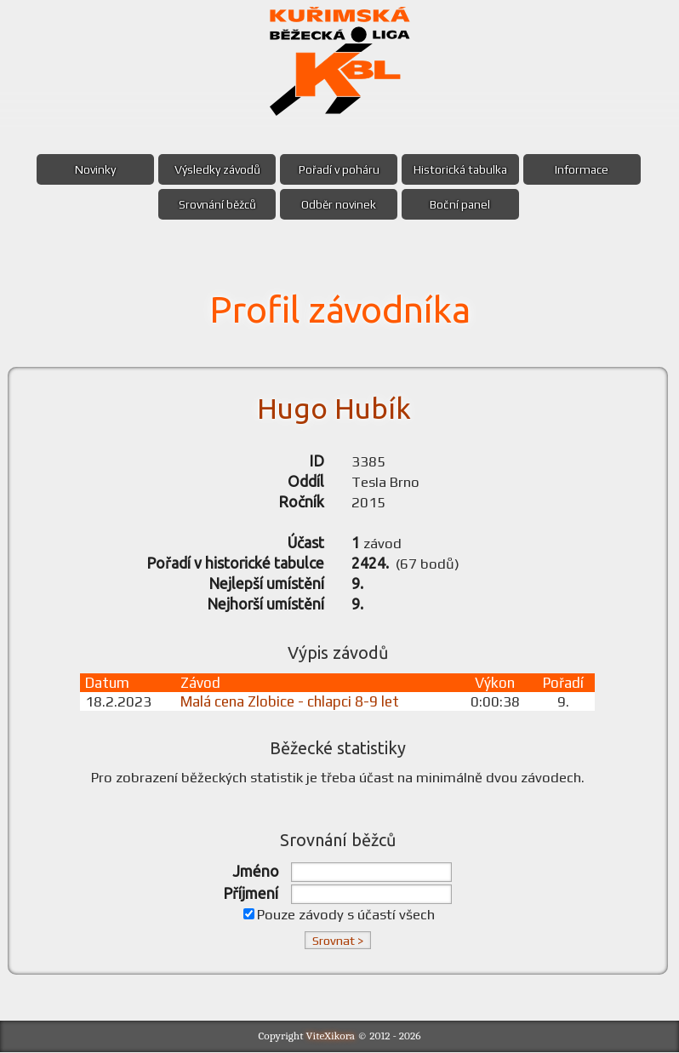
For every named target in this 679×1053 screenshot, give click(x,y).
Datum (109, 683)
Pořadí (564, 683)
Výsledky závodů (216, 169)
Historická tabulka (462, 169)
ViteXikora (331, 1036)
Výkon (496, 683)
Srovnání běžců (215, 204)
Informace (586, 169)
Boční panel (462, 204)
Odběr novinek (338, 204)
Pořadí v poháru (339, 169)
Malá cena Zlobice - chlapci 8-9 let (290, 702)
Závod (201, 683)
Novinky (91, 169)
